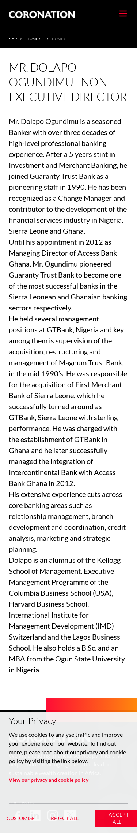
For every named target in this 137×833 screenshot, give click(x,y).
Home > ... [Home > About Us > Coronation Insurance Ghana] (35, 39)
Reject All (65, 818)
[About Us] (14, 39)
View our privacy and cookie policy (48, 780)
